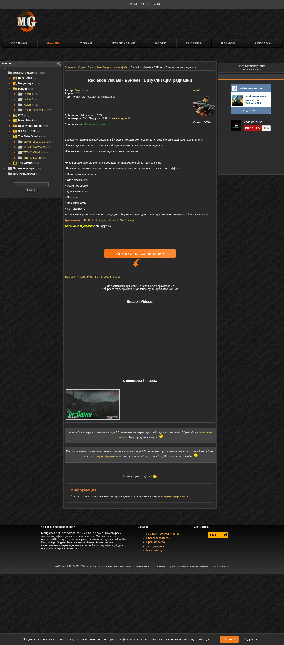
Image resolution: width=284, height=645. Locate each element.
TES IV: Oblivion (33, 152)
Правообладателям (158, 537)
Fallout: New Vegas (35, 110)
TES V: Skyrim (32, 157)
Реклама (262, 43)
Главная (19, 43)
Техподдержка (155, 546)
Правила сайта (155, 542)
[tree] (31, 123)
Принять (229, 639)
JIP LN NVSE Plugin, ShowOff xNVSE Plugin (108, 220)
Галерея (194, 43)
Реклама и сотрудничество (162, 533)
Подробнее (251, 639)
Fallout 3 (29, 99)
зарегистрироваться (176, 496)
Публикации (123, 43)
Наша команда (155, 550)
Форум (86, 43)
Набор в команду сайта (251, 66)
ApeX (196, 90)
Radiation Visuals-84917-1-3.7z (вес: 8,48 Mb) (92, 276)
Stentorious (81, 90)
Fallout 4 (29, 104)
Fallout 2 (27, 94)
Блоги (160, 43)
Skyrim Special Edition (36, 141)
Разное (228, 43)
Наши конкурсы (251, 69)
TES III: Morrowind (34, 147)
